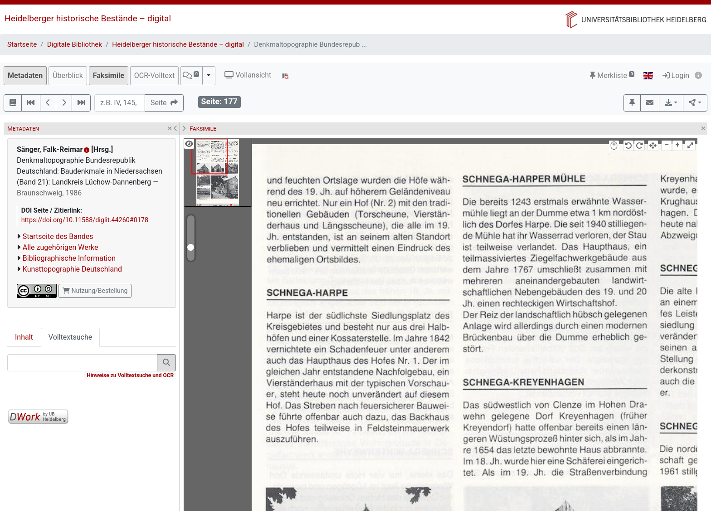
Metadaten (25, 75)
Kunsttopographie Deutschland (72, 269)
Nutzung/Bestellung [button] (95, 290)
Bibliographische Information (69, 258)
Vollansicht (247, 75)
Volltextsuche (70, 337)
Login (675, 75)
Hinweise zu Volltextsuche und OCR (130, 375)
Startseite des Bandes (58, 236)
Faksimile (108, 75)
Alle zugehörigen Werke (60, 247)
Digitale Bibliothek (74, 44)
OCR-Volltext (154, 75)
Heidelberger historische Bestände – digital (88, 18)
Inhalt (24, 337)
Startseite (22, 44)
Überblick (68, 75)
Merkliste (612, 75)
